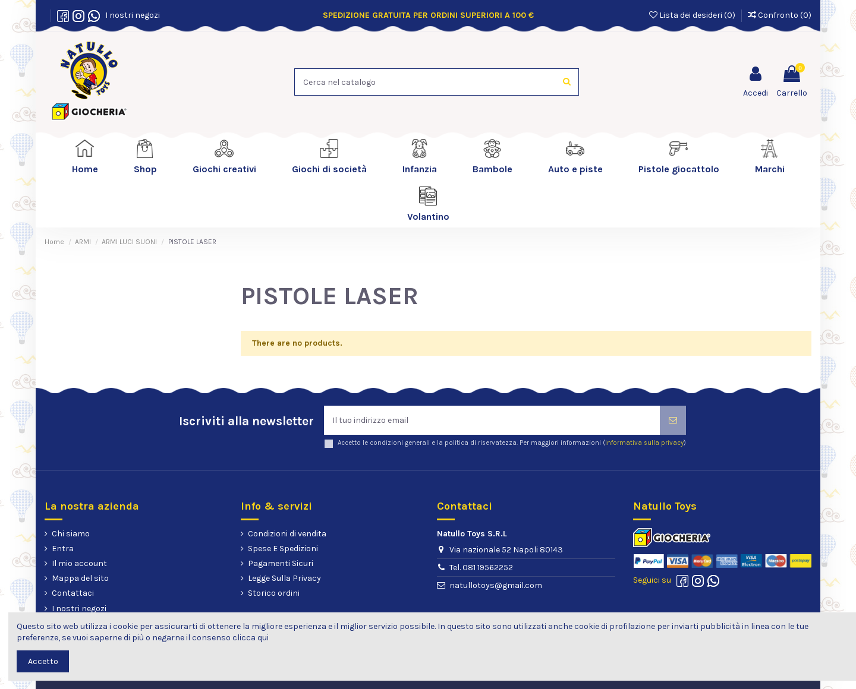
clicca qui (250, 638)
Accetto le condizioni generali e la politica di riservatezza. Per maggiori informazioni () (512, 443)
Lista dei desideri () (693, 15)
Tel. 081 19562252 (481, 567)
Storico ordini (274, 593)
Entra (63, 548)
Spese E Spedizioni (283, 548)
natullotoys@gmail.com (495, 585)
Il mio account (79, 563)
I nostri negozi (131, 15)
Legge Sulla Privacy (284, 578)
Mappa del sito (80, 578)
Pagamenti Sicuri (280, 563)
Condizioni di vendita (287, 534)
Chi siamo (71, 534)
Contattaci (73, 593)
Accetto (43, 661)
